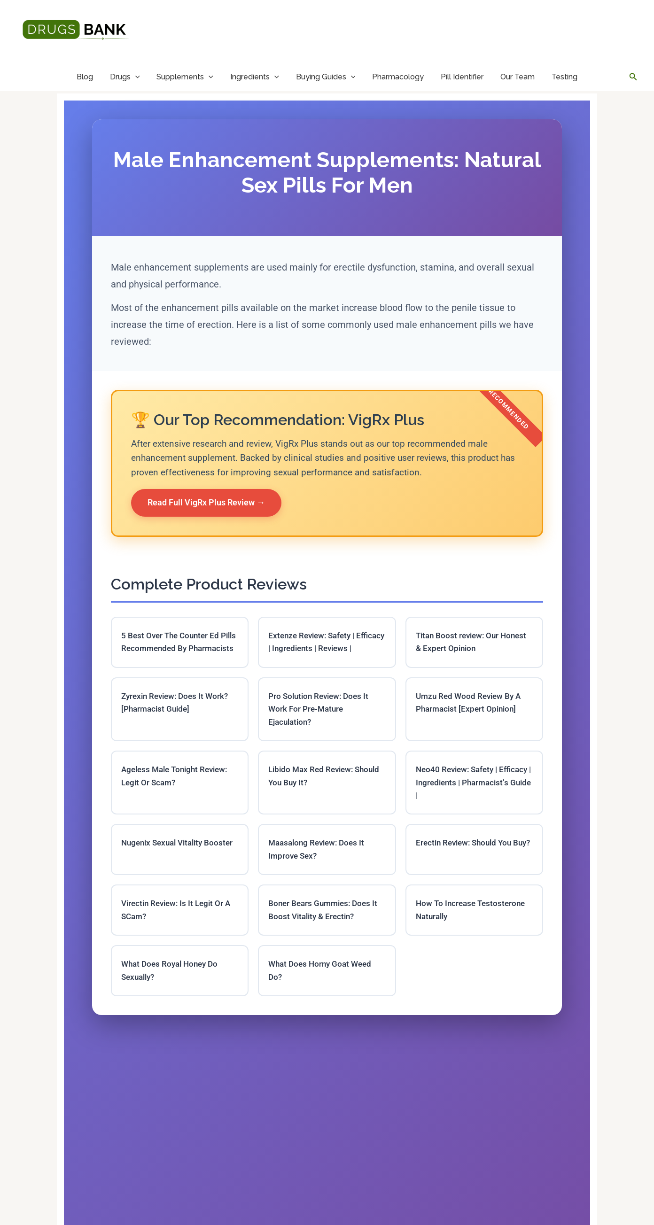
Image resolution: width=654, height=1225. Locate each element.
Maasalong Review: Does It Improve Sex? (319, 868)
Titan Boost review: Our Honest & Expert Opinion (474, 642)
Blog (85, 76)
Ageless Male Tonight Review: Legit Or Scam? (178, 793)
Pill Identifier (462, 76)
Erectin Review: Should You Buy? (467, 868)
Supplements (184, 76)
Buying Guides (326, 76)
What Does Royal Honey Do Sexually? (172, 992)
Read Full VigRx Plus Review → (206, 502)
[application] (135, 76)
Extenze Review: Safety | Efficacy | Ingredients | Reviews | (325, 649)
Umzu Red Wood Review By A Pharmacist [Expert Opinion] (471, 717)
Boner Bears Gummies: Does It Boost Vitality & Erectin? (325, 930)
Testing (564, 76)
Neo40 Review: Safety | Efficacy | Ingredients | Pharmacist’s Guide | (459, 800)
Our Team (517, 76)
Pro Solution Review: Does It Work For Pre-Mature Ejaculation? (321, 724)
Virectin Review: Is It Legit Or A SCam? (179, 930)
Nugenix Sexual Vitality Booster (165, 868)
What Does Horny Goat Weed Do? (322, 992)
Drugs (125, 76)
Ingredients (254, 76)
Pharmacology (398, 76)
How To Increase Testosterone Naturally (473, 930)
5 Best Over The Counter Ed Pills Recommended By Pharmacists (172, 649)
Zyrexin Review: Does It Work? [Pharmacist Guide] (177, 717)
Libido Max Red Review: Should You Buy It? (313, 793)
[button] (633, 77)
